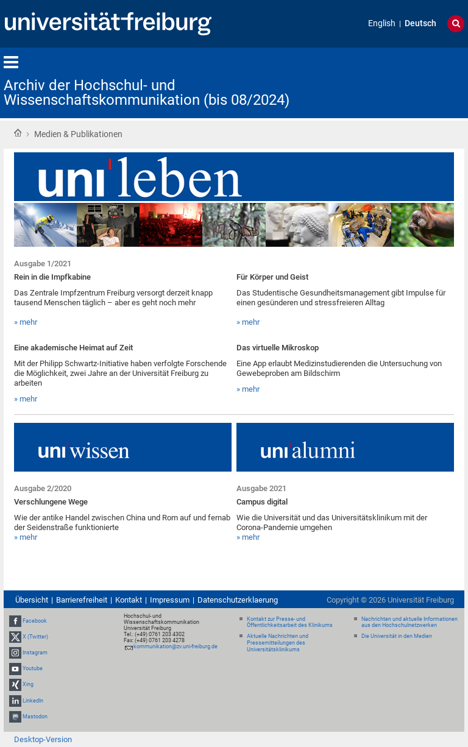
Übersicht (31, 599)
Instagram (35, 653)
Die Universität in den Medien (396, 636)
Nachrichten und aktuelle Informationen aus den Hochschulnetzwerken (409, 622)
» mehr (25, 322)
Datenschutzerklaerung (237, 599)
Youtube (33, 668)
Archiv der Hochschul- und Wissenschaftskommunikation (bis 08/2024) (146, 92)
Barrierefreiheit (81, 599)
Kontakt (128, 599)
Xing (28, 685)
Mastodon (35, 716)
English (381, 23)
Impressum (170, 599)
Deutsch (420, 23)
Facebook (35, 621)
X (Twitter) (35, 637)
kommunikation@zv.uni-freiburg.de (175, 646)
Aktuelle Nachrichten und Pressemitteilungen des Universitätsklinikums (277, 643)
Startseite (17, 133)
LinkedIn (33, 701)
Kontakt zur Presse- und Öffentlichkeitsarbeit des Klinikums (290, 622)
